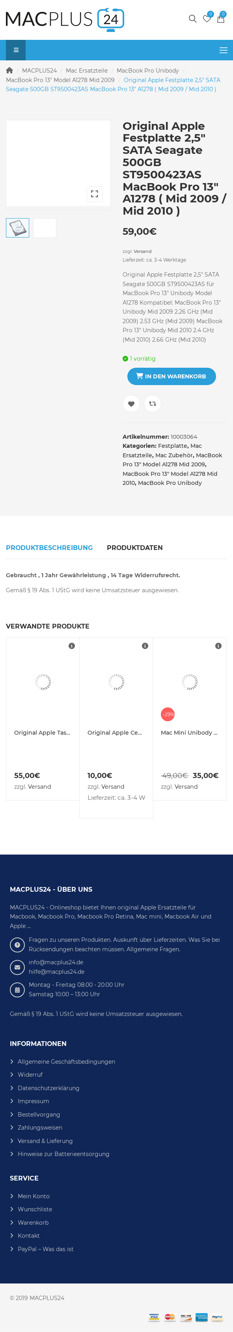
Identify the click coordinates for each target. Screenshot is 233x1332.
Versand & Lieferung (45, 1141)
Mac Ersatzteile (87, 70)
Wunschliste (35, 1209)
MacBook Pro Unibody (148, 70)
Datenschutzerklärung (49, 1088)
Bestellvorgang (39, 1114)
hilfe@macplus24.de (56, 971)
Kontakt (29, 1235)
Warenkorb (33, 1222)
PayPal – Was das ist (46, 1249)
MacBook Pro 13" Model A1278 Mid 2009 (60, 80)
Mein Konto (34, 1196)
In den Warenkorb (175, 376)
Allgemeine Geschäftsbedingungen (66, 1061)
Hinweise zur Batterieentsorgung (64, 1154)
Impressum (33, 1101)
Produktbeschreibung (49, 548)
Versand (143, 251)
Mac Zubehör (174, 455)
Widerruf (30, 1074)
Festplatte (172, 445)
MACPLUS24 (39, 70)
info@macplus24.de (56, 962)
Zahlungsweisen (40, 1127)
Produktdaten (135, 548)
